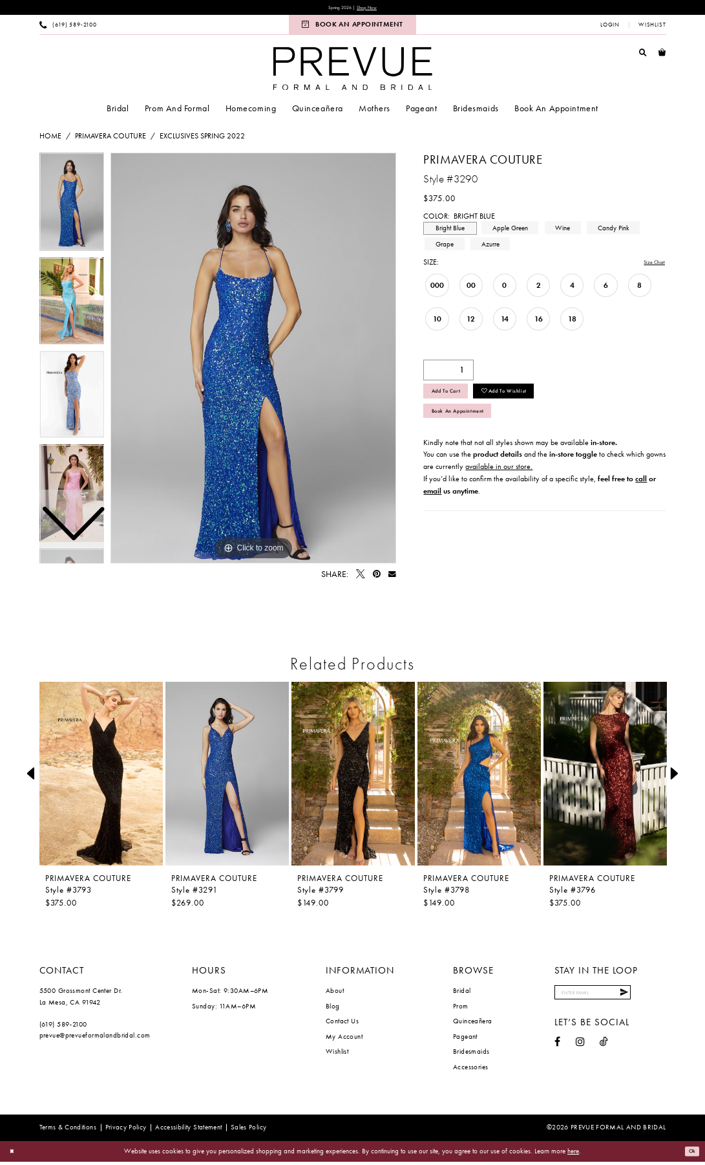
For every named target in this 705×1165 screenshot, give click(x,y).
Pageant (465, 1038)
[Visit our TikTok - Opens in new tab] (604, 1050)
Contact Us (342, 1023)
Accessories (471, 1069)
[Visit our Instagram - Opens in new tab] (580, 1050)
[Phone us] (68, 27)
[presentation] (101, 776)
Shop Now (374, 9)
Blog (333, 1008)
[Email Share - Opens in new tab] (392, 577)
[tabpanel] (253, 361)
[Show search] (643, 55)
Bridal (462, 992)
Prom (460, 1008)
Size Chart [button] (648, 265)
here (573, 1153)
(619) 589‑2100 (63, 1026)
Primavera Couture (110, 138)
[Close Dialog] (14, 1154)
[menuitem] (68, 27)
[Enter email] (609, 998)
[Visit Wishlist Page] (652, 27)
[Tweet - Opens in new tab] (360, 577)
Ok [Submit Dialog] (689, 1154)
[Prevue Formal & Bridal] (352, 71)
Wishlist (337, 1053)
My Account (344, 1038)
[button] (610, 27)
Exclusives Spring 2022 (202, 138)
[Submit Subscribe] (655, 998)
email (432, 510)
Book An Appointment (473, 427)
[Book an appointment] (352, 27)
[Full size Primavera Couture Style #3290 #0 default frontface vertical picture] (253, 361)
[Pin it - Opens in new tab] (377, 577)
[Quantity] (448, 374)
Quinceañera (472, 1023)
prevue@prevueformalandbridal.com (95, 1037)
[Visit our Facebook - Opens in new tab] (557, 1050)
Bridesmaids (471, 1053)
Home (50, 138)
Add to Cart (456, 400)
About (335, 992)
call (641, 498)
